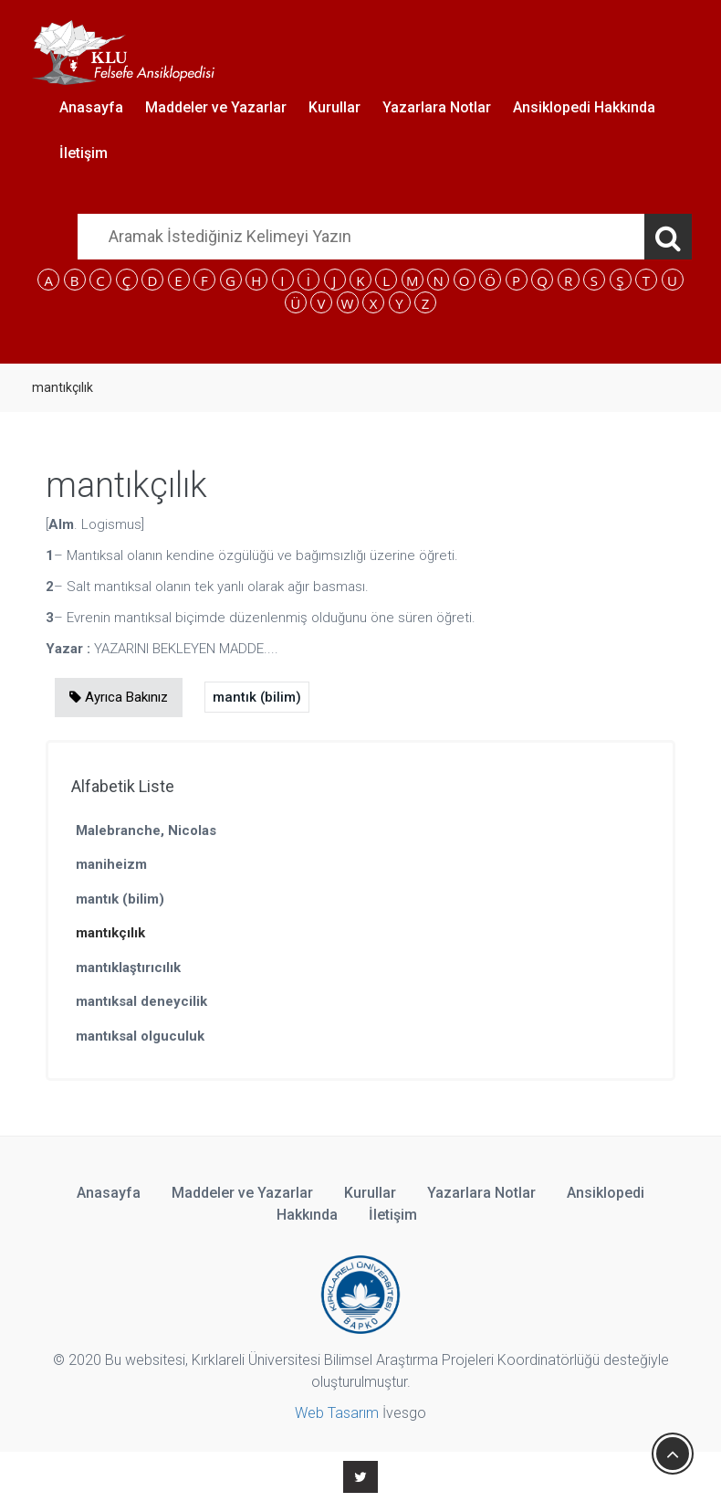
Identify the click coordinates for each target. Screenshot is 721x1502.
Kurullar (334, 107)
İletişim (83, 153)
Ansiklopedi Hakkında (584, 107)
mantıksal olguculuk (140, 1036)
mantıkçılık (110, 933)
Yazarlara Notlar (436, 107)
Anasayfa (91, 107)
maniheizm (111, 864)
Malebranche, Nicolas (146, 830)
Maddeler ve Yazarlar (216, 107)
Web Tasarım (337, 1413)
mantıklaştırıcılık (128, 967)
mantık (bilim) (257, 697)
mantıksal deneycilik (141, 1001)
